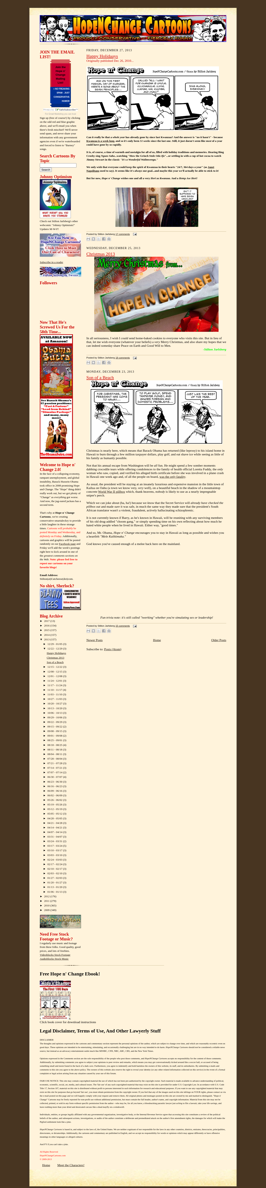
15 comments (122, 626)
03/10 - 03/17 (55, 850)
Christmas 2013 (55, 657)
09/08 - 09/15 (55, 731)
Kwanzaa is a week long (100, 140)
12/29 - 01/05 (55, 644)
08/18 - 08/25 (55, 745)
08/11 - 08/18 (55, 749)
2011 (47, 900)
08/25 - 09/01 (55, 740)
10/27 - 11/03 (55, 698)
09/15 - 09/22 (55, 726)
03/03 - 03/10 (55, 855)
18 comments (122, 357)
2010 (47, 905)
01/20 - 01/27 (55, 882)
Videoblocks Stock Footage (55, 954)
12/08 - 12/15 (55, 671)
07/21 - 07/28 (55, 763)
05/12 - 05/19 (55, 809)
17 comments (122, 234)
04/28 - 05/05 (55, 818)
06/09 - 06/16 (55, 790)
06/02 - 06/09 (55, 795)
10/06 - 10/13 (55, 712)
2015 (47, 630)
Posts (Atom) (112, 649)
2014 (47, 634)
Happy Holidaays (56, 653)
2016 (47, 625)
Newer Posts (94, 640)
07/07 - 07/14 (55, 772)
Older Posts (218, 640)
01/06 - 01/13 (55, 891)
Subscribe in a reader (51, 262)
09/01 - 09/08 (55, 735)
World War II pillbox (111, 491)
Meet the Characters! (71, 1165)
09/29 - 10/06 (55, 717)
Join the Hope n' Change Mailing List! (60, 75)
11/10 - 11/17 (55, 689)
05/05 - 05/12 (55, 813)
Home (157, 640)
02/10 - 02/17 (55, 868)
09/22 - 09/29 (55, 722)
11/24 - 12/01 (55, 680)
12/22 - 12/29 (55, 648)
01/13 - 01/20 (55, 887)
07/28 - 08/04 (55, 758)
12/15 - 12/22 (55, 666)
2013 (47, 639)
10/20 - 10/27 (55, 703)
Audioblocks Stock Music (54, 958)
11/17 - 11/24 (55, 685)
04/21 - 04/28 (55, 822)
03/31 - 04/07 (55, 836)
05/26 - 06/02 (55, 799)
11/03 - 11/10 (55, 694)
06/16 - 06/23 (55, 786)
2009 (47, 910)
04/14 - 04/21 (55, 827)
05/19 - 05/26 (55, 804)
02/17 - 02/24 (55, 864)
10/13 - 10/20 (55, 708)
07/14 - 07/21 (55, 767)
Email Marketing (56, 114)
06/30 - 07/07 (55, 776)
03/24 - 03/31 (55, 841)
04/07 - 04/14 (55, 832)
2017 (47, 621)
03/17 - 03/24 (55, 845)
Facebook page (67, 543)
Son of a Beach (55, 662)
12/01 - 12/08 (55, 676)
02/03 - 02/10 (55, 873)
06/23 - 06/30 (55, 781)
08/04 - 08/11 (55, 754)
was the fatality (172, 476)
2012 (47, 896)
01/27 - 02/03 (55, 877)
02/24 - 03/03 (55, 859)
